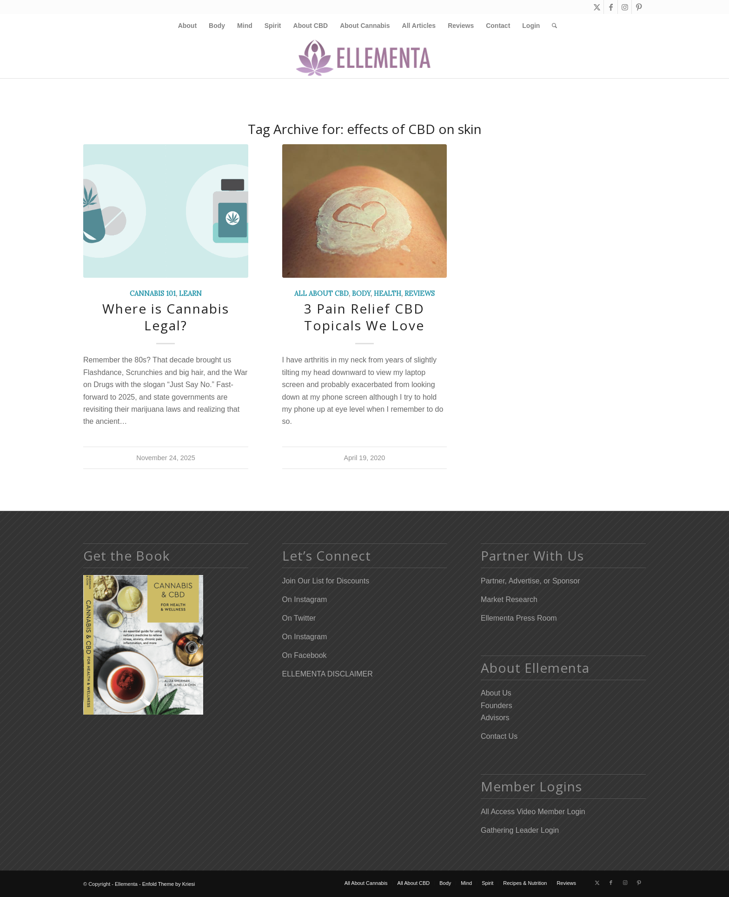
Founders (496, 706)
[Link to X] (596, 7)
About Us (496, 693)
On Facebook (304, 655)
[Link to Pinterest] (639, 7)
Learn (190, 293)
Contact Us (499, 736)
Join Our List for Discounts (326, 581)
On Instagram (304, 599)
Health (387, 293)
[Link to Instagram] (624, 7)
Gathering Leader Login (520, 830)
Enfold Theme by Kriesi (168, 884)
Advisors (495, 718)
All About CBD (321, 293)
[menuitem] (187, 25)
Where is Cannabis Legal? (165, 317)
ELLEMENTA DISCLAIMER (327, 674)
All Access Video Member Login (533, 812)
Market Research (509, 599)
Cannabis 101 (153, 293)
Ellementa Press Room (519, 618)
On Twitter (299, 618)
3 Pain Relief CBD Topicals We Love (364, 317)
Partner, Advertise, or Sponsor (530, 581)
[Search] (551, 25)
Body (361, 293)
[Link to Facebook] (610, 7)
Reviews (419, 293)
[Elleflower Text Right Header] (364, 57)
